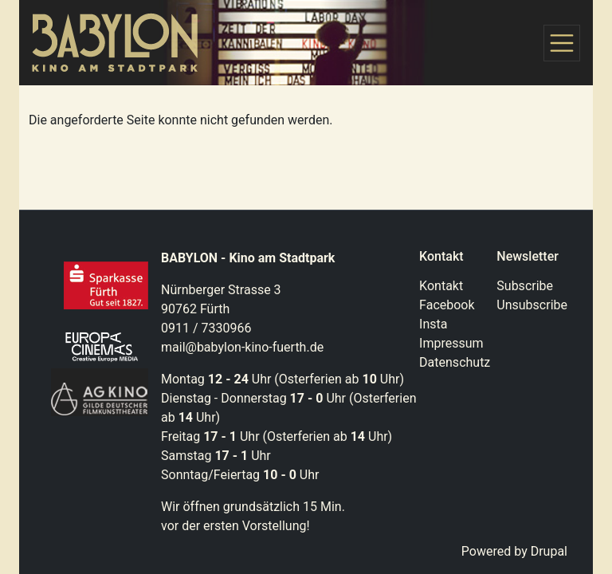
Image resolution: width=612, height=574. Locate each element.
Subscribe (524, 285)
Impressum (451, 343)
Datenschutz (454, 362)
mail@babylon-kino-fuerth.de (242, 347)
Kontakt (441, 285)
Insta (433, 324)
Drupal (549, 551)
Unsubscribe (531, 305)
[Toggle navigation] (561, 43)
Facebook (446, 305)
